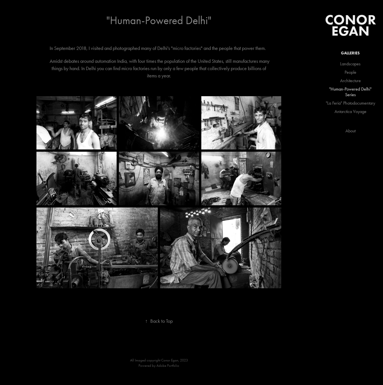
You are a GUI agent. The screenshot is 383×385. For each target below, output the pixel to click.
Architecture (350, 80)
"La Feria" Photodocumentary (350, 103)
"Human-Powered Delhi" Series (350, 91)
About (350, 130)
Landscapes (350, 63)
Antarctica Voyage (350, 111)
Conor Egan (352, 25)
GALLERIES (350, 53)
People (350, 72)
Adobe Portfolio (167, 365)
